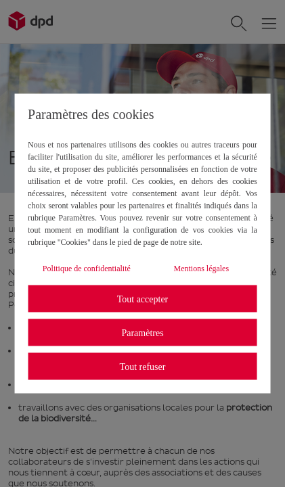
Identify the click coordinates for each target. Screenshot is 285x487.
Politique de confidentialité (87, 268)
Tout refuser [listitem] (143, 366)
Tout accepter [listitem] (143, 299)
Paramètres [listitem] (142, 332)
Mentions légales (201, 268)
